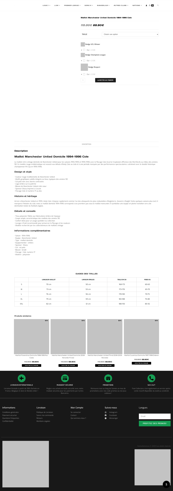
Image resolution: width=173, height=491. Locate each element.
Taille (84, 34)
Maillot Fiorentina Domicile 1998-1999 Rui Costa (31, 356)
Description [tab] (86, 144)
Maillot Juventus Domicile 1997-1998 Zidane (141, 355)
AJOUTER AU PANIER (31, 365)
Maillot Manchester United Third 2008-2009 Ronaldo (105, 356)
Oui (90, 50)
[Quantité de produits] (83, 80)
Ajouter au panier (105, 80)
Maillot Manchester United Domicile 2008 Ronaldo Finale (68, 356)
